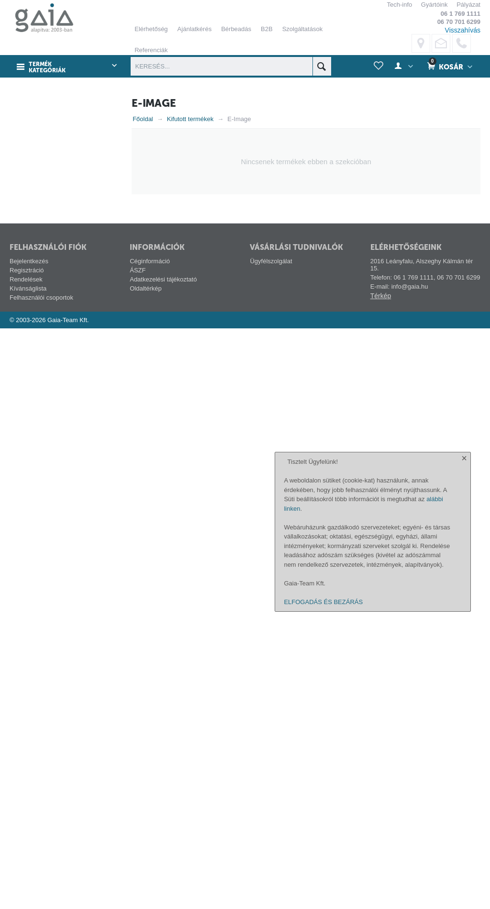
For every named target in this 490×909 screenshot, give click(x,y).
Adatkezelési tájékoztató (163, 860)
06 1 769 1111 (460, 13)
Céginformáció (150, 841)
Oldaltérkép (145, 869)
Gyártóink (434, 4)
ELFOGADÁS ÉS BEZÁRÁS (323, 895)
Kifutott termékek (190, 119)
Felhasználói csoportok (41, 878)
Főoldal (143, 119)
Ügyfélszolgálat (271, 841)
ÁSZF (137, 850)
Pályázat (468, 4)
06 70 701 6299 (458, 21)
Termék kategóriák (47, 67)
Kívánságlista (28, 869)
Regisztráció (27, 850)
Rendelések (26, 860)
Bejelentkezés (29, 841)
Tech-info (399, 4)
